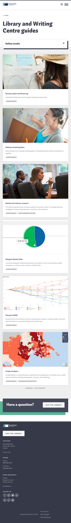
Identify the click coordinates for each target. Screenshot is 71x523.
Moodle (5, 477)
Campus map (7, 452)
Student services (8, 481)
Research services (8, 479)
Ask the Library (54, 405)
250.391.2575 (7, 463)
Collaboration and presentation (27, 381)
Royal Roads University (31, 514)
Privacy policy (44, 511)
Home (6, 15)
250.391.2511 (7, 468)
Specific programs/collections (26, 213)
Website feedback (45, 517)
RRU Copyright (44, 514)
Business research (11, 101)
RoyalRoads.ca (7, 486)
